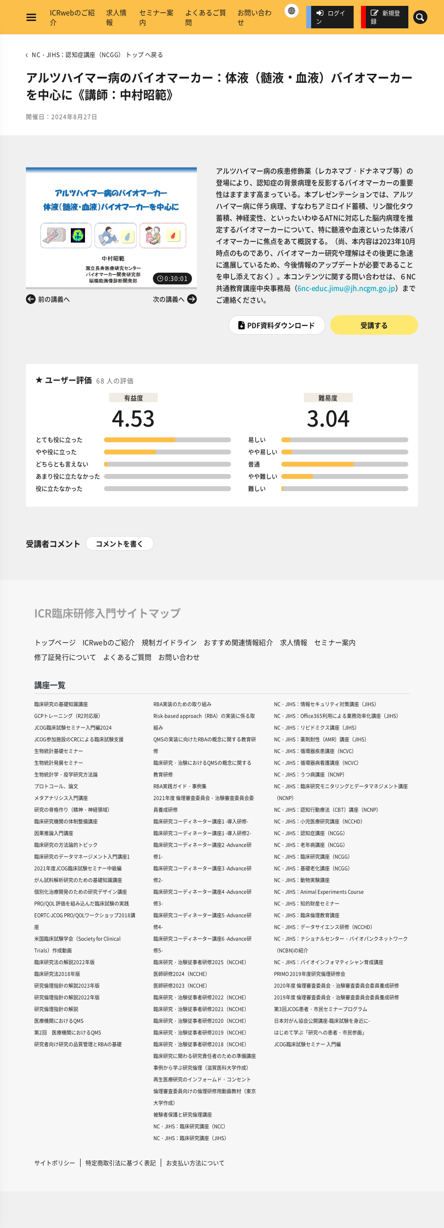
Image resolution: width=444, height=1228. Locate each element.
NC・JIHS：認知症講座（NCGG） (311, 833)
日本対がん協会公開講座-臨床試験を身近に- (322, 1020)
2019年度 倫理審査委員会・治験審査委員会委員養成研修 (336, 997)
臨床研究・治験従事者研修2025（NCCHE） (201, 962)
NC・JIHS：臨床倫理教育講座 (306, 915)
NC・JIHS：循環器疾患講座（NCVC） (315, 750)
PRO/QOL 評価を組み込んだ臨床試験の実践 (81, 903)
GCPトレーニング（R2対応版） (68, 715)
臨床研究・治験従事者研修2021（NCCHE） (201, 1009)
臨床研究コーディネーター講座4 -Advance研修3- (202, 897)
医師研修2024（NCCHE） (181, 973)
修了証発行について (65, 657)
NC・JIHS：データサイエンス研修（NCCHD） (324, 926)
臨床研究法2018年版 (57, 973)
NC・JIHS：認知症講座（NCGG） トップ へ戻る (97, 54)
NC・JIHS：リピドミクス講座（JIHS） (316, 727)
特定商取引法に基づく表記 (120, 1163)
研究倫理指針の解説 (56, 1009)
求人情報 (116, 17)
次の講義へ (169, 298)
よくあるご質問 (205, 17)
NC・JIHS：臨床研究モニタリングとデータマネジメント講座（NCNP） (341, 791)
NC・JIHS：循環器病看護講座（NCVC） (317, 762)
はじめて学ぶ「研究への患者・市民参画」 (320, 1032)
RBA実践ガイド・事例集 (180, 786)
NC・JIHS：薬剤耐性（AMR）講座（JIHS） (321, 739)
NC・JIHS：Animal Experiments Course (319, 891)
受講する (374, 325)
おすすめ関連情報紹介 (238, 642)
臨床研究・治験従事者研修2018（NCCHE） (201, 1044)
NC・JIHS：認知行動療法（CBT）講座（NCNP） (327, 809)
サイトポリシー (54, 1163)
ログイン (330, 17)
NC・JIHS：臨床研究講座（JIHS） (191, 1138)
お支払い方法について (195, 1163)
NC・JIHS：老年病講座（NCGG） (311, 844)
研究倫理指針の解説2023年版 (67, 985)
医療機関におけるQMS (59, 1020)
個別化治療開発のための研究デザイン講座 (80, 891)
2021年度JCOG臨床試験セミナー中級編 (78, 868)
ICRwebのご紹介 (72, 17)
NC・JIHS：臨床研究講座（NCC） (190, 1126)
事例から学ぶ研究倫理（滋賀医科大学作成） (202, 1067)
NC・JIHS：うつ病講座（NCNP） (310, 774)
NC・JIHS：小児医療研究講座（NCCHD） (319, 821)
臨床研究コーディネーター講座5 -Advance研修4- (202, 920)
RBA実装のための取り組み (182, 704)
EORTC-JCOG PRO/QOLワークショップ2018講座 (84, 920)
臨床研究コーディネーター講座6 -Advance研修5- (202, 944)
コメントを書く (120, 543)
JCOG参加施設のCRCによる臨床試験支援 (79, 739)
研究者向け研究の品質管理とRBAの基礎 (78, 1044)
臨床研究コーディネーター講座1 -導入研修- (200, 821)
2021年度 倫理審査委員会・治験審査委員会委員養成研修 (203, 803)
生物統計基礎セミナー (58, 750)
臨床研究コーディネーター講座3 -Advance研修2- (202, 873)
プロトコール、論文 (56, 786)
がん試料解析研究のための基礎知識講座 (78, 879)
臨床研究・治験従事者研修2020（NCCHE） (201, 1020)
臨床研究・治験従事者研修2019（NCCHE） (201, 1032)
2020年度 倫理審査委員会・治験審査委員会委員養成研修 (336, 985)
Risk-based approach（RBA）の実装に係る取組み (204, 721)
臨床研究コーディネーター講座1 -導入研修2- (202, 833)
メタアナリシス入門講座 (61, 797)
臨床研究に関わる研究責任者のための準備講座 (204, 1055)
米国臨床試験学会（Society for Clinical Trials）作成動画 (77, 944)
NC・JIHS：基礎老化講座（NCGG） (313, 868)
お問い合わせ (254, 17)
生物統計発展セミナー (58, 762)
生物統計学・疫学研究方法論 (66, 774)
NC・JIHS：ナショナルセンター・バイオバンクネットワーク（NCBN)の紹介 (341, 944)
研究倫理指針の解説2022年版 (67, 997)
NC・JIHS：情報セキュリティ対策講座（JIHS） (326, 704)
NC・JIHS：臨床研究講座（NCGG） (313, 856)
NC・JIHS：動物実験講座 (302, 879)
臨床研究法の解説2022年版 (64, 962)
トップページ (55, 642)
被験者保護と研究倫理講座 (182, 1114)
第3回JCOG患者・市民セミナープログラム (320, 1009)
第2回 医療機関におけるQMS (67, 1032)
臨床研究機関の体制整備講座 (66, 821)
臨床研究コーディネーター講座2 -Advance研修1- (202, 850)
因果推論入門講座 (53, 833)
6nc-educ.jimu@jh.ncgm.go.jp (346, 288)
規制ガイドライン (169, 642)
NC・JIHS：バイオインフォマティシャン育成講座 (328, 962)
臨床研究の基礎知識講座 (61, 704)
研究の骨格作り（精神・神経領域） (73, 809)
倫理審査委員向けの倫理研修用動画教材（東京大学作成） (204, 1096)
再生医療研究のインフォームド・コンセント (202, 1079)
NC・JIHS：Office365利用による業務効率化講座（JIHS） (337, 715)
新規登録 (385, 17)
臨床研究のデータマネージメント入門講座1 (82, 856)
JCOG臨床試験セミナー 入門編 (307, 1044)
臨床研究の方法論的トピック (66, 844)
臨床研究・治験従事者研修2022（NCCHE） (201, 997)
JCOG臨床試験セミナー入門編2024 (73, 727)
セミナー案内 (156, 17)
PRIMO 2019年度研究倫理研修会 (309, 973)
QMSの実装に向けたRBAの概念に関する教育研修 (204, 744)
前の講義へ (54, 298)
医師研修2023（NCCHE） (181, 985)
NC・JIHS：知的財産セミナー (306, 903)
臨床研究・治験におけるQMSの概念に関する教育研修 (202, 768)
